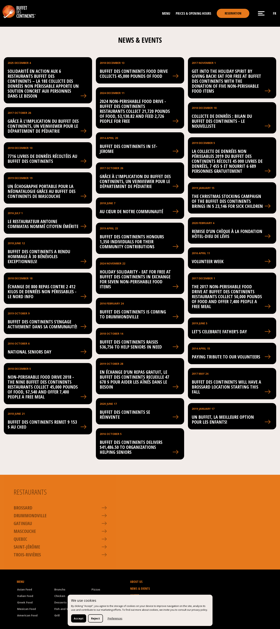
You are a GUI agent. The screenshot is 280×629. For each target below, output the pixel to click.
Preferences (115, 618)
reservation (233, 13)
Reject (95, 618)
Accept (78, 618)
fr (274, 13)
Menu (166, 13)
